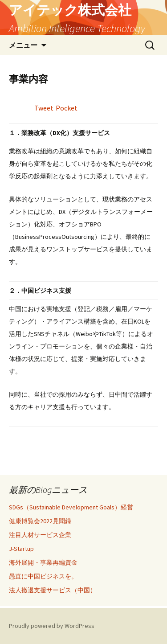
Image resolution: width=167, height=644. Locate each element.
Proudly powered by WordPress (51, 626)
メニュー (23, 45)
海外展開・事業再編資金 (43, 562)
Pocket (66, 107)
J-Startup (21, 549)
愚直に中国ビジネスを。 (43, 576)
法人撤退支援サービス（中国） (52, 590)
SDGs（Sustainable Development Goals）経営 (71, 507)
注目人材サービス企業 (40, 535)
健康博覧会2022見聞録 (40, 521)
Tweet (43, 107)
